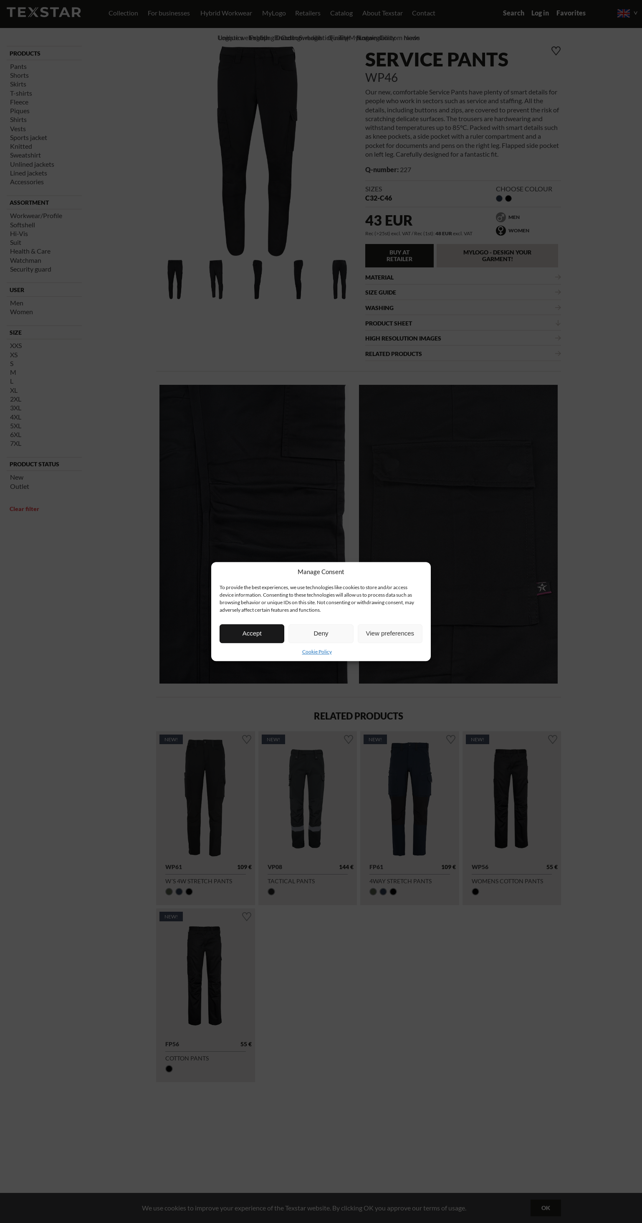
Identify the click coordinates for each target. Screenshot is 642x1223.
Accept (252, 633)
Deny (320, 633)
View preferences (390, 633)
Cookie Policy (317, 651)
